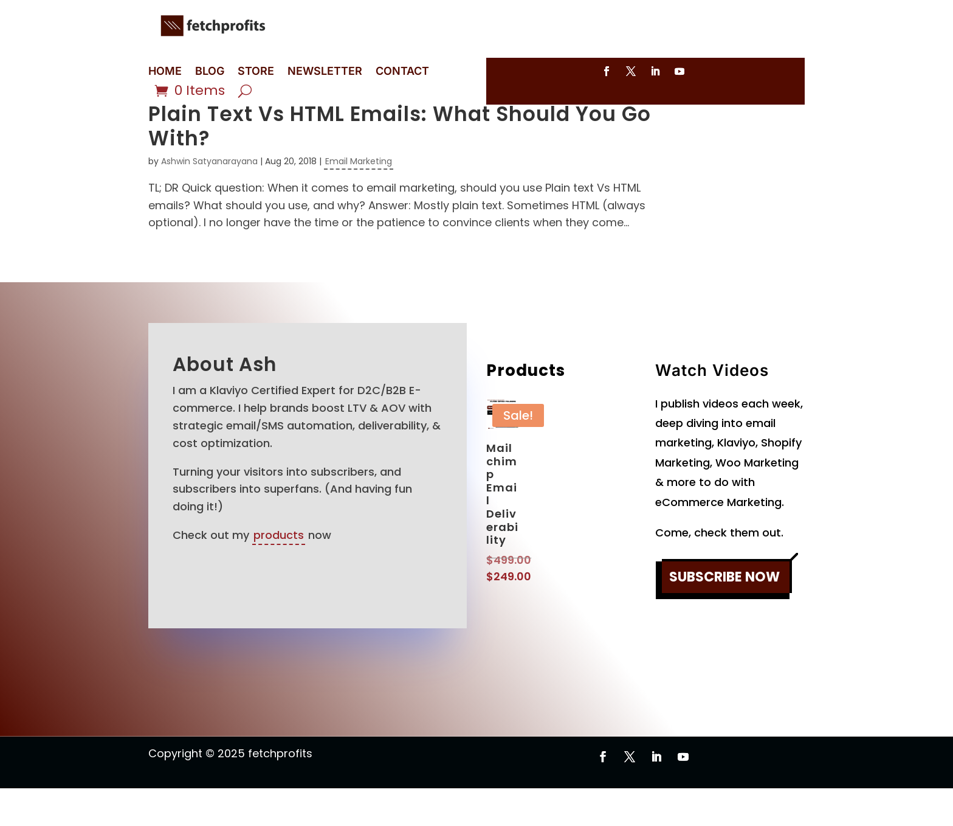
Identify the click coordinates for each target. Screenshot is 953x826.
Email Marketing (358, 199)
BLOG (209, 72)
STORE (256, 72)
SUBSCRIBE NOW (724, 614)
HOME (165, 72)
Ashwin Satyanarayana (209, 199)
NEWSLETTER (324, 72)
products (278, 572)
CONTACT (402, 72)
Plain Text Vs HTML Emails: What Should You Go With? (399, 163)
